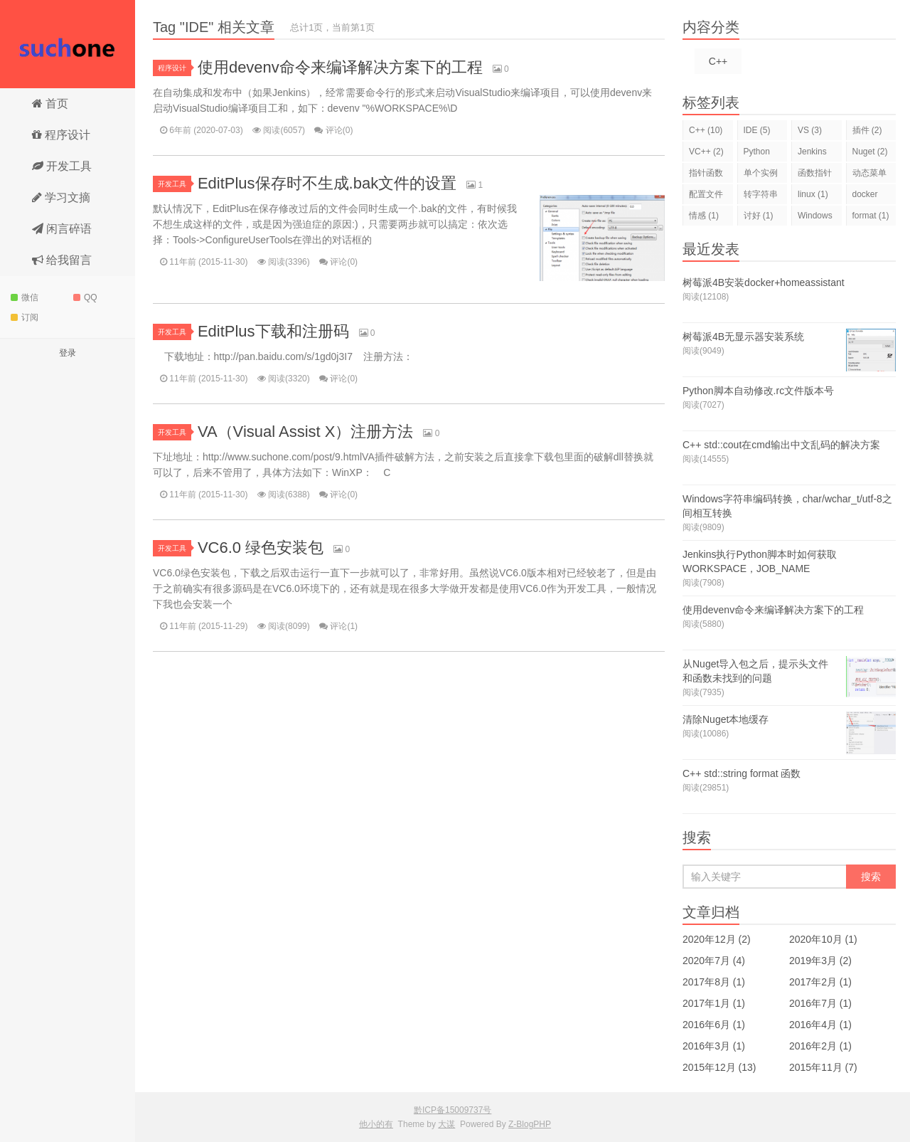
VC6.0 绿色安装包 (260, 547)
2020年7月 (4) (713, 960)
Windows (815, 218)
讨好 (759, 216)
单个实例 (761, 175)
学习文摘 (61, 197)
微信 (24, 297)
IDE (757, 130)
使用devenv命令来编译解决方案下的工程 (340, 67)
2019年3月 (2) (820, 960)
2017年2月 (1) (820, 982)
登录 (67, 353)
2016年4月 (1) (820, 1024)
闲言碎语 (62, 229)
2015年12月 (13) (719, 1067)
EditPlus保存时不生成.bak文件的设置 (327, 183)
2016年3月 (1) (713, 1046)
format (870, 216)
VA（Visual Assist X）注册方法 (306, 431)
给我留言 (62, 260)
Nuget (870, 152)
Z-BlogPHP (529, 1124)
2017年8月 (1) (713, 982)
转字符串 (761, 196)
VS (810, 130)
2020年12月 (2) (716, 939)
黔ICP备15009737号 (452, 1110)
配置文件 (706, 196)
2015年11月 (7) (823, 1067)
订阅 (24, 317)
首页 (50, 103)
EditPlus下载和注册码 (273, 331)
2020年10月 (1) (823, 939)
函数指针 (815, 175)
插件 (867, 130)
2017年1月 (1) (713, 1003)
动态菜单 (869, 175)
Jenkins (812, 154)
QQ (85, 297)
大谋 (446, 1124)
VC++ (706, 152)
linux (813, 194)
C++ (718, 61)
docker (865, 196)
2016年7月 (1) (820, 1003)
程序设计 (61, 135)
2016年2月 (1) (820, 1046)
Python (757, 154)
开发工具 (62, 166)
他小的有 (67, 44)
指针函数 (706, 175)
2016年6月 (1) (713, 1024)
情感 (704, 216)
